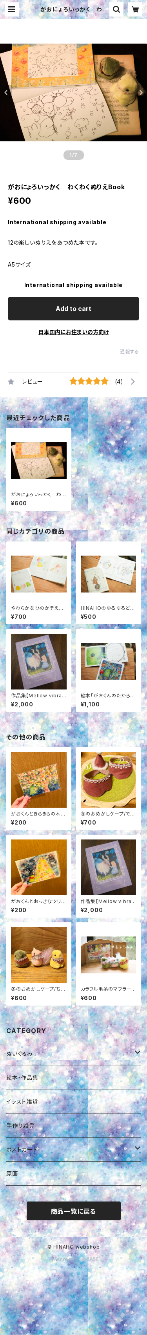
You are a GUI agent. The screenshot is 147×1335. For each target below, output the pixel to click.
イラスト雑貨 (22, 1101)
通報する (129, 352)
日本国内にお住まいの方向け (73, 332)
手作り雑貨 (20, 1125)
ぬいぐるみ (19, 1053)
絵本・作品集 (22, 1077)
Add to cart (73, 309)
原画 (12, 1173)
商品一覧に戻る (73, 1211)
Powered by (74, 1259)
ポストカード (22, 1149)
